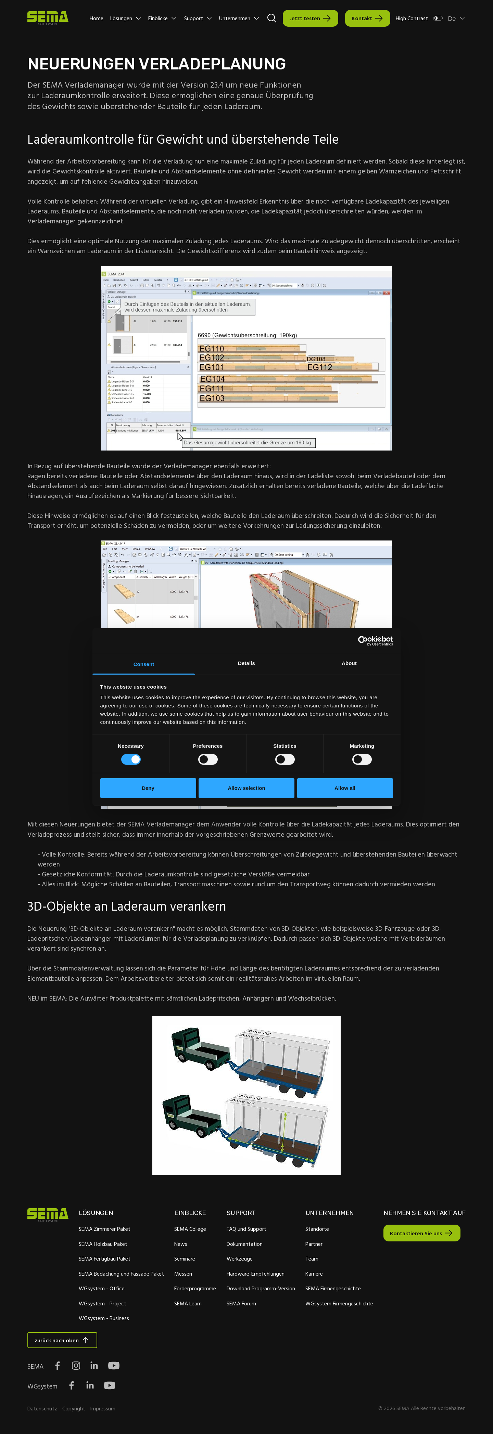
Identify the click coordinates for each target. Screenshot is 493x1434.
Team (310, 1260)
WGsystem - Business (103, 1319)
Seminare (184, 1260)
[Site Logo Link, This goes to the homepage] (47, 18)
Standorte (316, 1230)
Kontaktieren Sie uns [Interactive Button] (415, 1234)
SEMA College (190, 1230)
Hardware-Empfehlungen (254, 1274)
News (180, 1245)
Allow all (344, 788)
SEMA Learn (187, 1304)
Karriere (313, 1274)
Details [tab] (246, 663)
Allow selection (246, 788)
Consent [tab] (144, 664)
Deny (148, 788)
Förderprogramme (195, 1290)
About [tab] (349, 663)
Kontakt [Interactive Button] (362, 18)
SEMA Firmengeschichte (332, 1290)
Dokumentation (244, 1245)
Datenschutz (42, 1410)
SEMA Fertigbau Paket (104, 1260)
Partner (312, 1245)
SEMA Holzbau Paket (102, 1245)
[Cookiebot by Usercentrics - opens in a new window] (363, 641)
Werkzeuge (239, 1260)
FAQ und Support (245, 1230)
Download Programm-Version (260, 1290)
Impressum (102, 1410)
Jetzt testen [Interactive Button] (305, 18)
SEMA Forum (240, 1304)
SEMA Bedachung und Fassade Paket (121, 1274)
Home (96, 18)
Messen (183, 1274)
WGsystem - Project (102, 1304)
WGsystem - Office (101, 1290)
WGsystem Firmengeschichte (338, 1304)
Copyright (73, 1410)
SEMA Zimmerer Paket (104, 1230)
